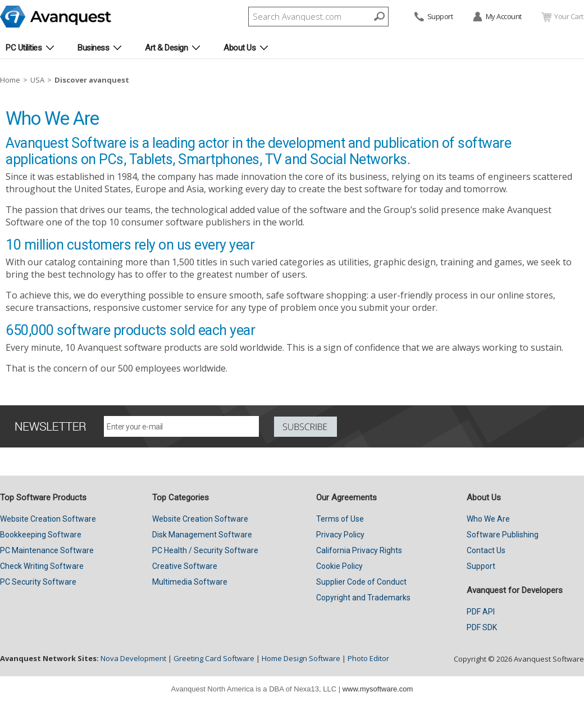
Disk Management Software (202, 534)
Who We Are (488, 518)
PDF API (481, 611)
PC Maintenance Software (47, 550)
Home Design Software (301, 658)
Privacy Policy (340, 534)
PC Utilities (24, 48)
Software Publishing (503, 534)
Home (10, 80)
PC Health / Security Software (205, 550)
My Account (497, 17)
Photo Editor (368, 658)
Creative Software (184, 566)
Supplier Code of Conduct (361, 581)
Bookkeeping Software (40, 534)
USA (37, 80)
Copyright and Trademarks (363, 597)
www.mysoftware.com (378, 689)
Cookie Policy (339, 566)
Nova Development (133, 658)
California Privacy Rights (359, 550)
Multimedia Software (189, 581)
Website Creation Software (48, 518)
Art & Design (166, 48)
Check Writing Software (42, 566)
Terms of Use (340, 518)
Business (93, 48)
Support (433, 17)
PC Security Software (38, 581)
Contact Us (486, 550)
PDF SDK (482, 627)
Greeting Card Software (214, 658)
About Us (239, 48)
